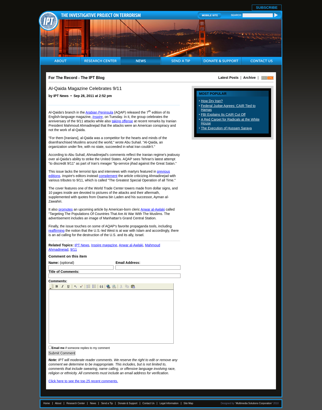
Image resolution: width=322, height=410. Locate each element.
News (93, 403)
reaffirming (56, 230)
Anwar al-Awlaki (153, 209)
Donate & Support (127, 403)
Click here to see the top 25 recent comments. (83, 381)
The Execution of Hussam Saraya (226, 128)
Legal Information (169, 403)
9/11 (73, 249)
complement (108, 176)
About (58, 403)
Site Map (188, 403)
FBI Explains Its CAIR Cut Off (223, 114)
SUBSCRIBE (266, 7)
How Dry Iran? (212, 101)
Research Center (75, 403)
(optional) (61, 263)
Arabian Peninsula (99, 112)
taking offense (122, 121)
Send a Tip (107, 403)
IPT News (82, 245)
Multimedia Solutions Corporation (254, 403)
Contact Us (148, 403)
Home (46, 403)
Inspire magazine (104, 245)
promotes (65, 209)
